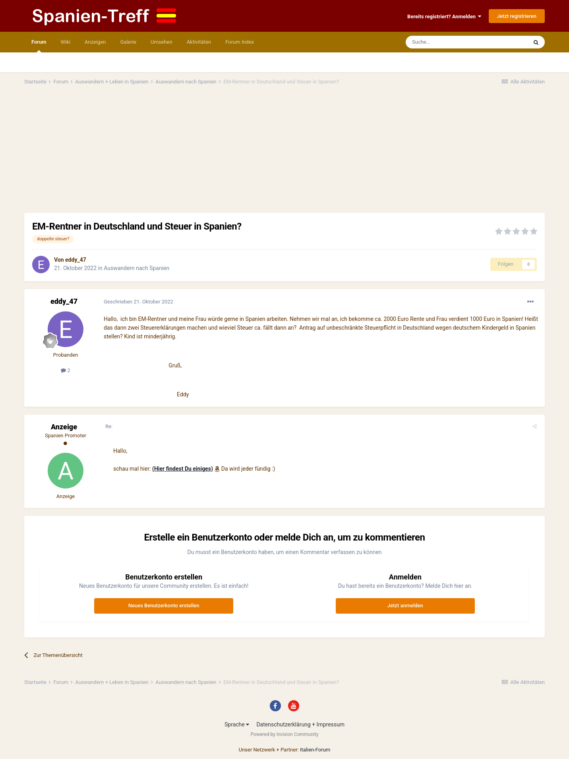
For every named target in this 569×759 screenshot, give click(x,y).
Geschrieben (138, 302)
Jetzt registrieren (516, 16)
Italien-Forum (315, 750)
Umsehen (161, 42)
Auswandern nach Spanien (136, 268)
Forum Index (239, 42)
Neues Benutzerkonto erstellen (163, 605)
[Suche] (444, 42)
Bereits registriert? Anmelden (444, 16)
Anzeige (64, 427)
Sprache (237, 724)
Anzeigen (95, 42)
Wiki (65, 42)
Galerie (128, 42)
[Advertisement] (284, 153)
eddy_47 (75, 260)
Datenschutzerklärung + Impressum (300, 724)
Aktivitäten (199, 42)
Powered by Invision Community (285, 734)
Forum (38, 45)
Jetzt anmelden (405, 605)
